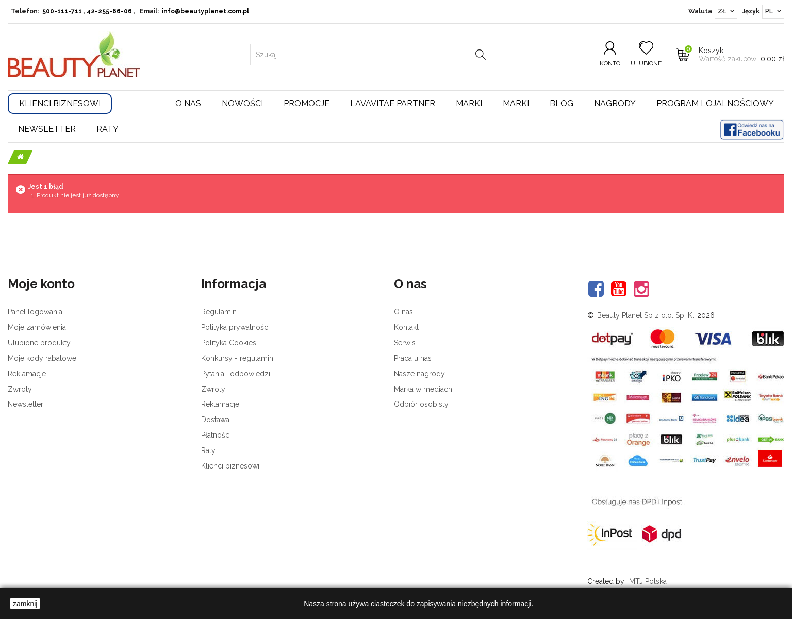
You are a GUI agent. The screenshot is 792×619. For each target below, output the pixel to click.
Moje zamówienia (37, 327)
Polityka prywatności (235, 327)
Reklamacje (27, 374)
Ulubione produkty (39, 343)
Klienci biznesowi (230, 466)
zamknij (25, 603)
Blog (561, 103)
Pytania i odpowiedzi (235, 374)
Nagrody (615, 103)
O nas (188, 103)
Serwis (405, 343)
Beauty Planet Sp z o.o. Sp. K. (645, 315)
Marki (469, 103)
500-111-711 (62, 11)
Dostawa (215, 419)
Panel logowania (35, 312)
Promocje (306, 103)
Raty (107, 129)
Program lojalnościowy (715, 103)
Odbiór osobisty (421, 404)
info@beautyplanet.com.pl (205, 11)
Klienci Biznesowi (60, 103)
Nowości (242, 103)
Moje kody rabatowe (42, 358)
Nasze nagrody (419, 374)
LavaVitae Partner (392, 103)
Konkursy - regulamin (237, 358)
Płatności (216, 435)
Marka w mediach (423, 389)
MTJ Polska (648, 581)
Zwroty (20, 389)
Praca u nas (413, 358)
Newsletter (47, 129)
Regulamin (219, 312)
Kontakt (406, 327)
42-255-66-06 (109, 11)
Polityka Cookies (228, 343)
